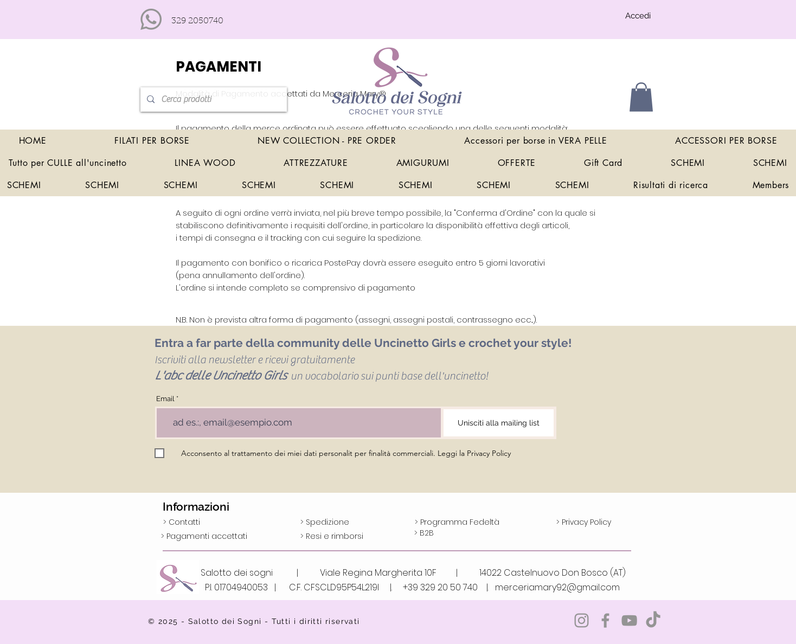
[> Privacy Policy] (583, 522)
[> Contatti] (182, 522)
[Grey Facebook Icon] (605, 620)
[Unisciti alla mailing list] (498, 423)
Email (165, 398)
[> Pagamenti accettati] (204, 536)
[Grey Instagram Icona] (581, 620)
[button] (641, 97)
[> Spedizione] (325, 522)
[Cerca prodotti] (212, 99)
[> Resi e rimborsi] (332, 536)
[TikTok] (653, 620)
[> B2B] (424, 533)
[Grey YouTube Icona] (629, 620)
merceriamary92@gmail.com (557, 587)
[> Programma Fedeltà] (457, 522)
